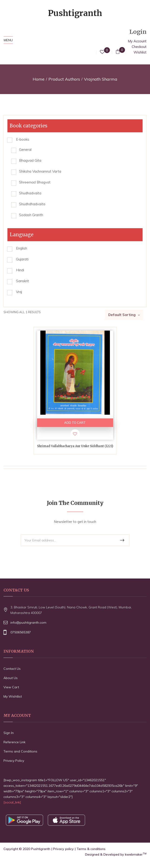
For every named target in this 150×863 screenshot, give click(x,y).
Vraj (19, 292)
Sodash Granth (31, 215)
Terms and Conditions (20, 751)
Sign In (8, 733)
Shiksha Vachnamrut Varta (40, 171)
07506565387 (20, 632)
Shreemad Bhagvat (35, 182)
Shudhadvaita (30, 193)
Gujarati (22, 259)
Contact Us (12, 669)
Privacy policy (63, 849)
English (21, 248)
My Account (137, 41)
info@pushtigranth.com (28, 622)
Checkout (139, 46)
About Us (10, 678)
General (25, 149)
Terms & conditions (91, 849)
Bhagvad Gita (30, 160)
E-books (22, 139)
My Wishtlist (12, 696)
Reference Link (14, 742)
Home (39, 79)
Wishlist (140, 52)
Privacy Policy (13, 761)
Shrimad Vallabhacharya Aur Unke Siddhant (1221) (75, 446)
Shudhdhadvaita (32, 204)
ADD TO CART (75, 422)
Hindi (20, 270)
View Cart (11, 687)
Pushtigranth (40, 849)
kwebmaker (136, 854)
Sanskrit (22, 281)
